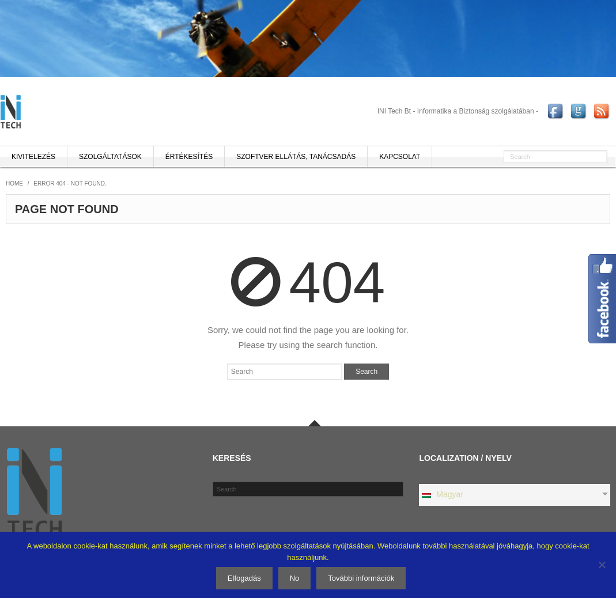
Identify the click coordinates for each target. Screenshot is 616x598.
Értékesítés (189, 157)
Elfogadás (244, 578)
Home (14, 183)
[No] (601, 564)
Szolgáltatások (110, 157)
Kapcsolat (399, 157)
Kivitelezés (33, 157)
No (295, 578)
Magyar (442, 494)
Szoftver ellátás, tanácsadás (296, 157)
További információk (361, 578)
